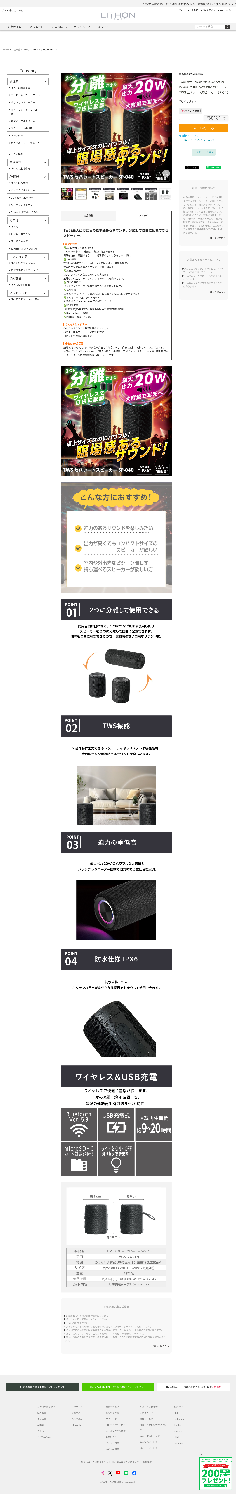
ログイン (180, 10)
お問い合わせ (146, 1419)
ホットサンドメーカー (23, 102)
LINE (176, 1413)
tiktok (177, 1437)
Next (167, 128)
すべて (14, 226)
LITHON (112, 1482)
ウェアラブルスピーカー (24, 190)
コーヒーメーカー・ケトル (25, 95)
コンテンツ (77, 1406)
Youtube (178, 1431)
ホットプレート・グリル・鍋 (25, 112)
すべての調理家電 (20, 88)
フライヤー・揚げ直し (23, 128)
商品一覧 (36, 26)
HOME (6, 49)
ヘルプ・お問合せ (149, 1406)
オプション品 (44, 1437)
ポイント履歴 (112, 1443)
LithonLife (76, 1425)
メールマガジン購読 (116, 1431)
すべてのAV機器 (19, 183)
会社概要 (147, 1462)
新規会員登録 (112, 1413)
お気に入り (60, 26)
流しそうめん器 (19, 241)
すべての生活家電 (20, 168)
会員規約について (149, 1442)
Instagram (179, 1419)
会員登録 (193, 10)
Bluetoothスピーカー (22, 197)
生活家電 (41, 1419)
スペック (144, 215)
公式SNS (178, 1406)
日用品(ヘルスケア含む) (24, 248)
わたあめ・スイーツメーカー (25, 145)
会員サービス (112, 1406)
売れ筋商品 (77, 1419)
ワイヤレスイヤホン (21, 205)
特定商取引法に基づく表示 (94, 1462)
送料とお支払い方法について (153, 1427)
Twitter (177, 1425)
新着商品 (14, 26)
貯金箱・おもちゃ (20, 234)
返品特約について (188, 135)
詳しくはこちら (161, 1346)
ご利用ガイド (208, 10)
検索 (227, 27)
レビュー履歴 (112, 1449)
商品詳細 (88, 215)
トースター (17, 135)
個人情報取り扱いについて (125, 1462)
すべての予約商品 (20, 284)
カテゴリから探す (46, 1406)
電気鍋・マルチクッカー (24, 121)
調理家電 (41, 1413)
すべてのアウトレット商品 (25, 299)
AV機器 (40, 1425)
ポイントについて (149, 1448)
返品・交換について (150, 1436)
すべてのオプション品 (23, 263)
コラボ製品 (17, 154)
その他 (40, 1431)
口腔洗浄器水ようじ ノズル (25, 270)
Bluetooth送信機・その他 (24, 212)
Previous (65, 128)
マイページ (82, 26)
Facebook (179, 1443)
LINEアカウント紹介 (116, 1425)
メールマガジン (227, 10)
